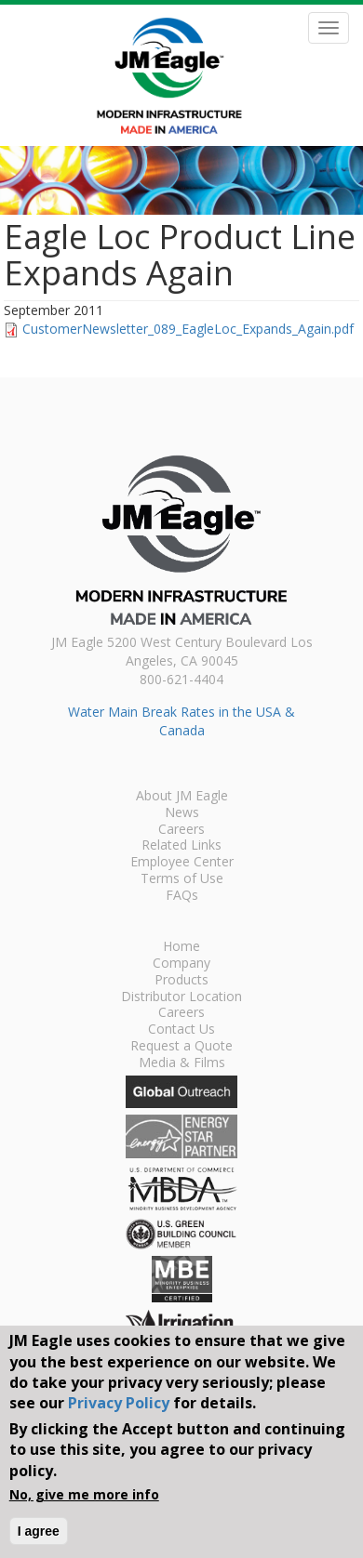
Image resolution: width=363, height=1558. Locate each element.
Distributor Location (181, 997)
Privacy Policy (118, 1403)
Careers (181, 830)
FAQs (182, 896)
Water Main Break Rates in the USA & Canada (181, 721)
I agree (39, 1531)
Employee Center (182, 862)
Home (181, 947)
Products (181, 980)
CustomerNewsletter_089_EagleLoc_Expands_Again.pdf (188, 328)
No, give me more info (84, 1494)
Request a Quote (181, 1046)
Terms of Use (182, 879)
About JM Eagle (182, 796)
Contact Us (181, 1030)
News (182, 813)
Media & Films (182, 1063)
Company (181, 964)
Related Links (181, 845)
